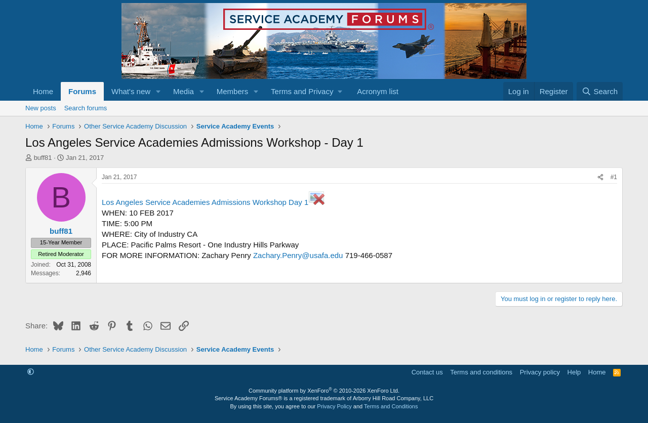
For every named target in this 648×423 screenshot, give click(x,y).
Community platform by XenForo (324, 391)
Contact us (427, 372)
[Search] (600, 91)
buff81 (43, 157)
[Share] (600, 177)
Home (43, 91)
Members (233, 91)
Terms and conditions (481, 372)
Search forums (85, 108)
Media (183, 91)
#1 (614, 177)
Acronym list (377, 91)
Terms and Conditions (391, 406)
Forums (82, 91)
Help (574, 372)
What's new (130, 91)
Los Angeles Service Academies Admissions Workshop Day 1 (213, 202)
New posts (40, 108)
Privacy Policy (334, 406)
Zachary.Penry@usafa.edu (298, 255)
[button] (158, 91)
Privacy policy (540, 372)
